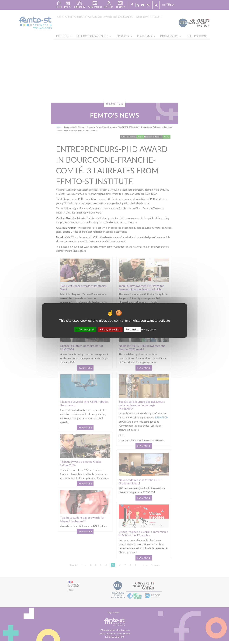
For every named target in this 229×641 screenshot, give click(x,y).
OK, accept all (85, 329)
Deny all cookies (110, 329)
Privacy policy (148, 329)
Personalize (132, 329)
